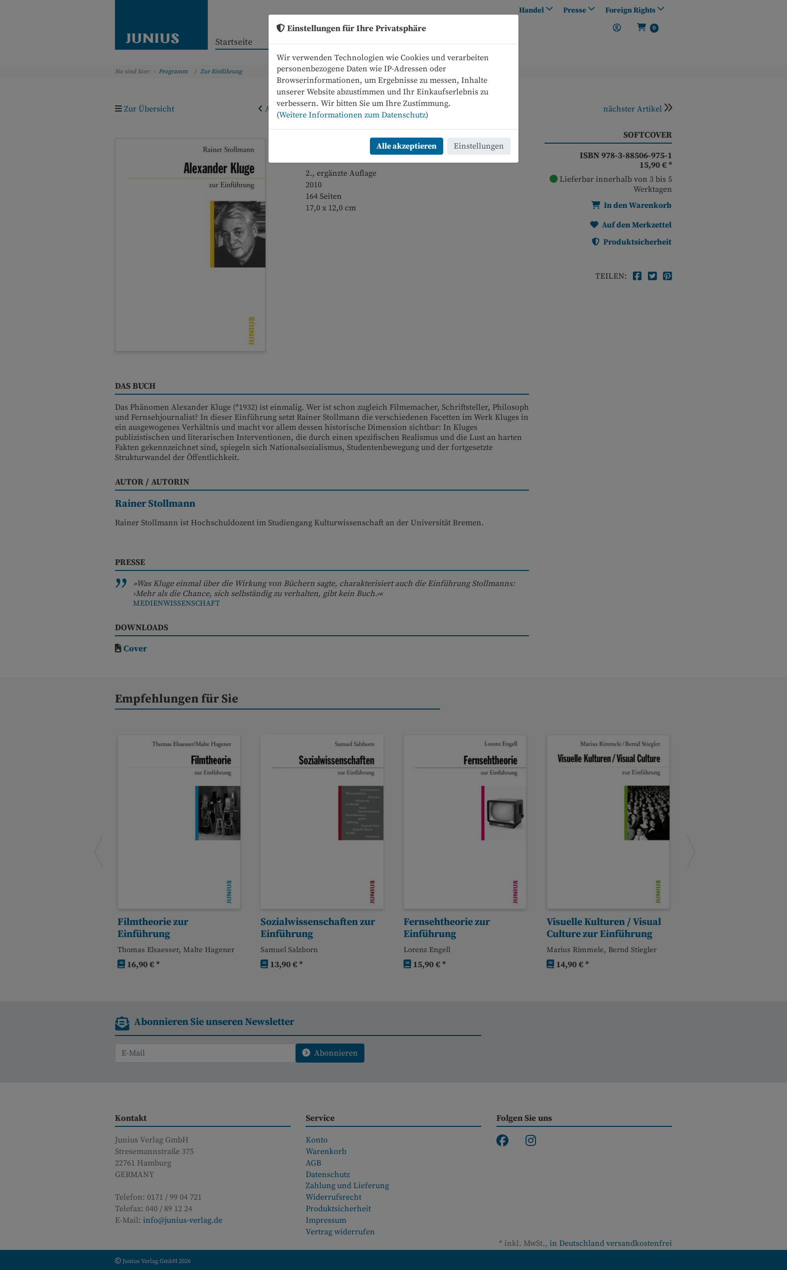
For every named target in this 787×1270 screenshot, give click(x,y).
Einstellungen (479, 146)
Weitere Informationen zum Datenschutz (352, 115)
